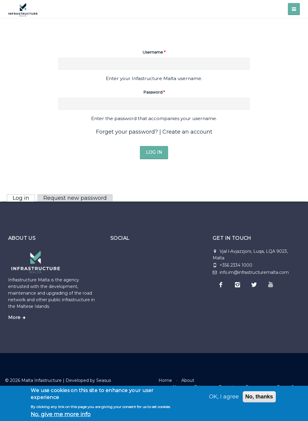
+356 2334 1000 (236, 265)
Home (165, 380)
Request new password (75, 198)
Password (154, 92)
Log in (24, 198)
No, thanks (259, 397)
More (14, 317)
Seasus (103, 380)
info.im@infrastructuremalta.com (251, 272)
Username (154, 52)
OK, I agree (224, 396)
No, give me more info (61, 414)
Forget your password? (127, 131)
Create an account (187, 131)
